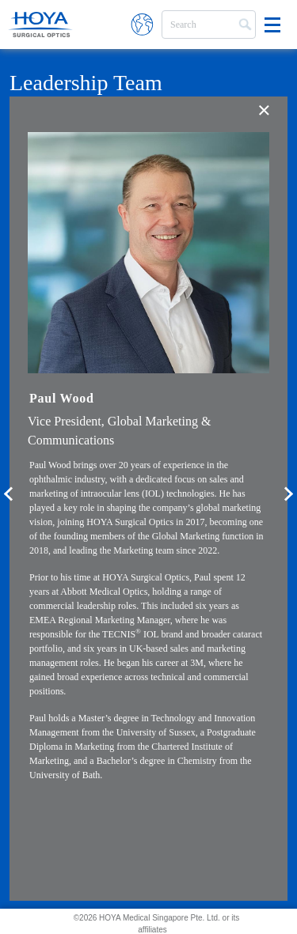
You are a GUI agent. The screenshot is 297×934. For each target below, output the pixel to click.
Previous (8, 499)
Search (243, 23)
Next (288, 499)
